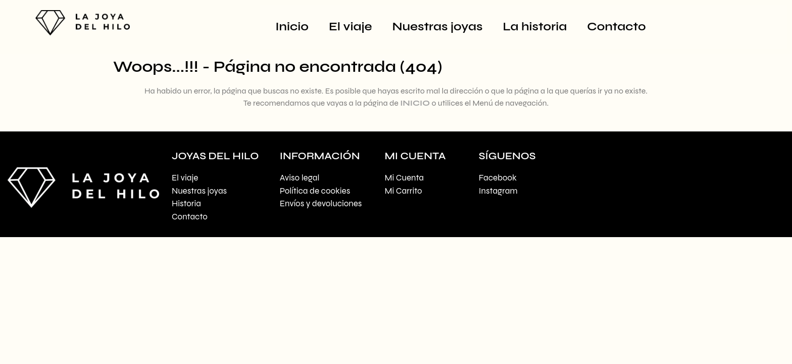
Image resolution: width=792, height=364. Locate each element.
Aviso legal (300, 177)
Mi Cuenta (404, 177)
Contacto (616, 26)
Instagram (498, 191)
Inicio (292, 26)
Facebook (498, 177)
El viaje (350, 26)
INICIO (415, 103)
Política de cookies (315, 191)
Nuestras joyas (437, 26)
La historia (535, 26)
